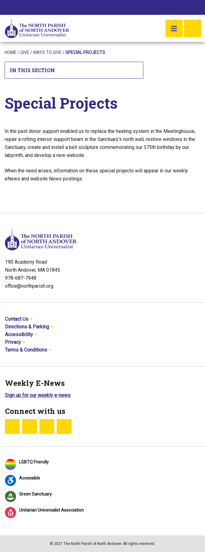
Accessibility (19, 334)
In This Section (74, 70)
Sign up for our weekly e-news (38, 395)
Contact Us (16, 319)
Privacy (13, 342)
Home (11, 52)
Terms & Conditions (26, 350)
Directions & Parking (27, 327)
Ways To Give (47, 52)
